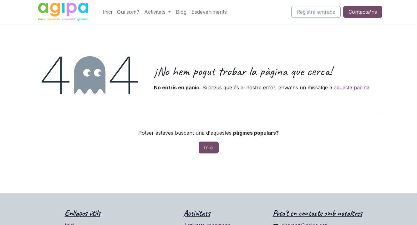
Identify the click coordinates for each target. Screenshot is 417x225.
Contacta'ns (362, 12)
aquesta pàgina (351, 87)
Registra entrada (316, 12)
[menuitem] (107, 12)
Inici (208, 147)
